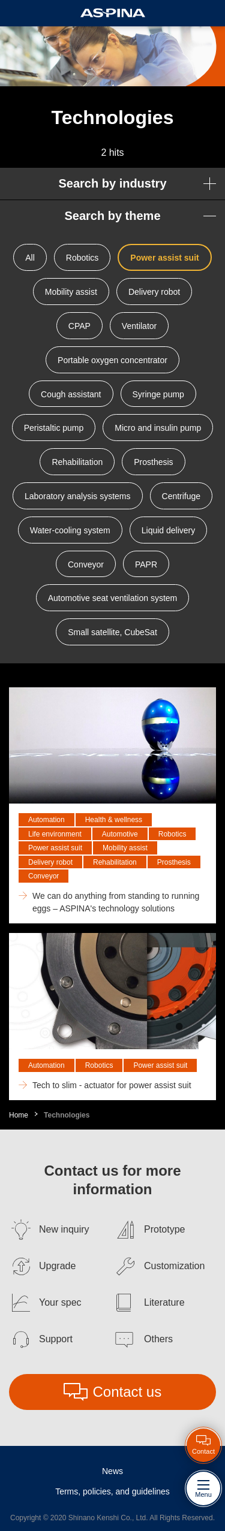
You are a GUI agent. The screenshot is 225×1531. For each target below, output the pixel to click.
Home (18, 1115)
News (112, 1471)
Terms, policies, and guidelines (112, 1491)
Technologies (66, 1115)
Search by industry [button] (112, 183)
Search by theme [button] (112, 215)
